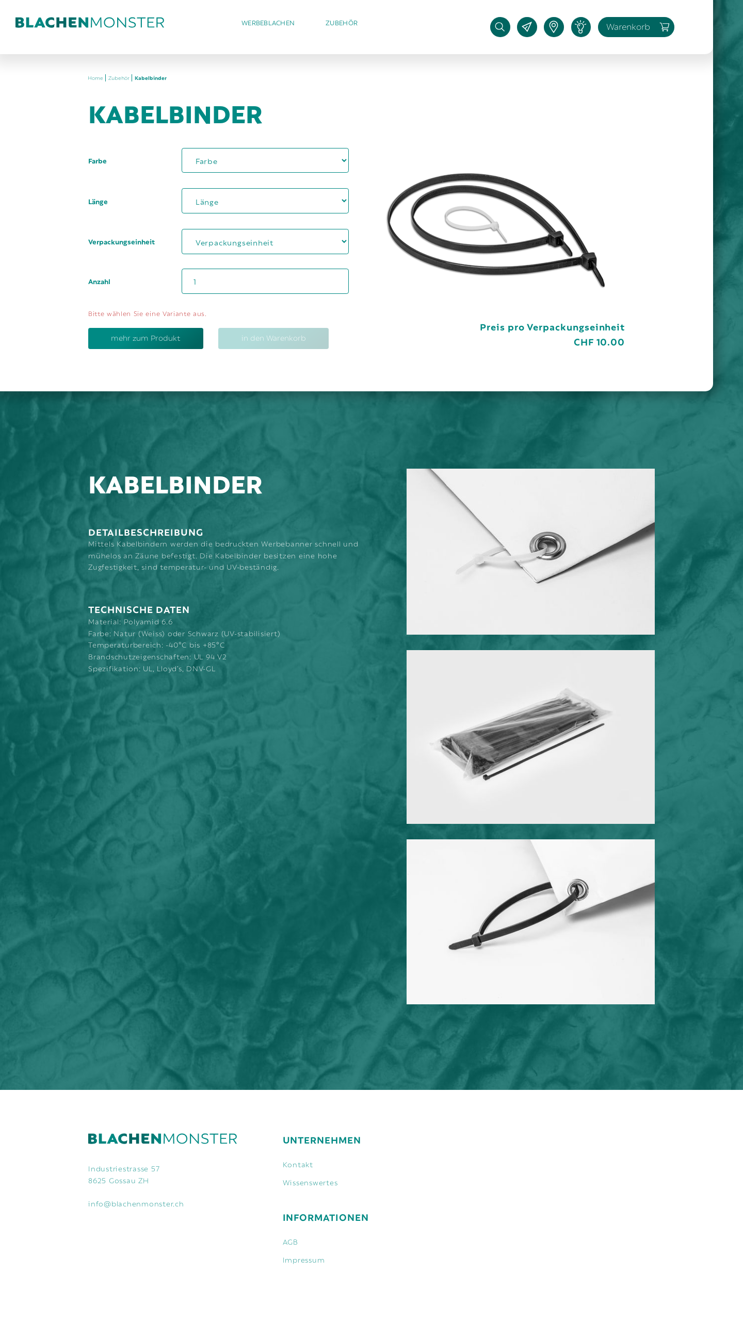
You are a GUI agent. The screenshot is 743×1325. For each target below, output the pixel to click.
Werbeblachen (268, 22)
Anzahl (99, 281)
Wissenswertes (310, 1182)
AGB (290, 1241)
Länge (98, 201)
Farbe (97, 160)
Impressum (304, 1259)
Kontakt (298, 1164)
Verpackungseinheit (121, 241)
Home (95, 78)
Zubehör (342, 22)
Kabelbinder (151, 78)
